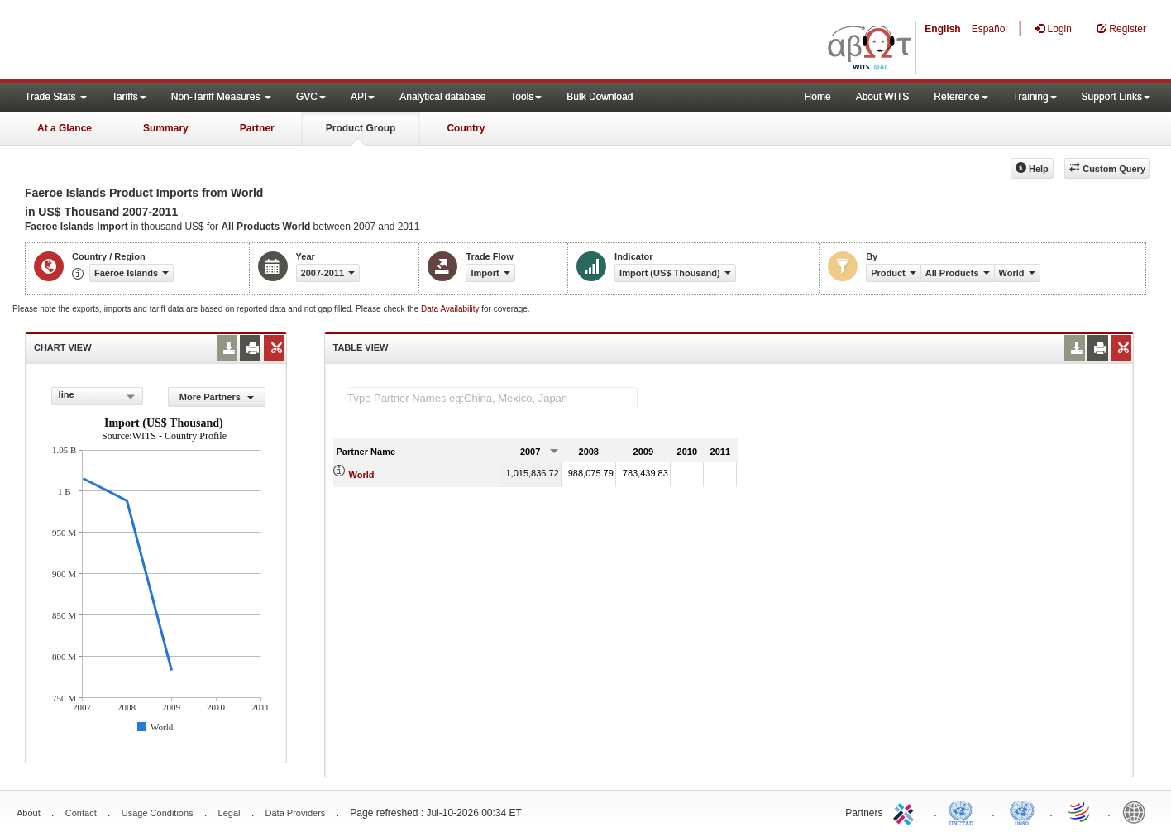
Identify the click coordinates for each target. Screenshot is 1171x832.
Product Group (361, 128)
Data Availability (451, 308)
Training (1035, 97)
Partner (257, 128)
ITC (906, 811)
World (362, 475)
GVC (311, 97)
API (363, 97)
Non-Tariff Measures (221, 97)
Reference (960, 97)
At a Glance (64, 128)
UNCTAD (964, 811)
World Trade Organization (1080, 811)
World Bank (1137, 811)
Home (818, 97)
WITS (165, 41)
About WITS (883, 97)
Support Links (1116, 97)
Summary (166, 128)
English (942, 29)
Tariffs (129, 97)
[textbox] (492, 398)
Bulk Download (599, 97)
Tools (526, 97)
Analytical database (442, 97)
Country (466, 128)
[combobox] (97, 396)
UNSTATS (1022, 811)
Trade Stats (56, 97)
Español (989, 29)
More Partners (216, 397)
